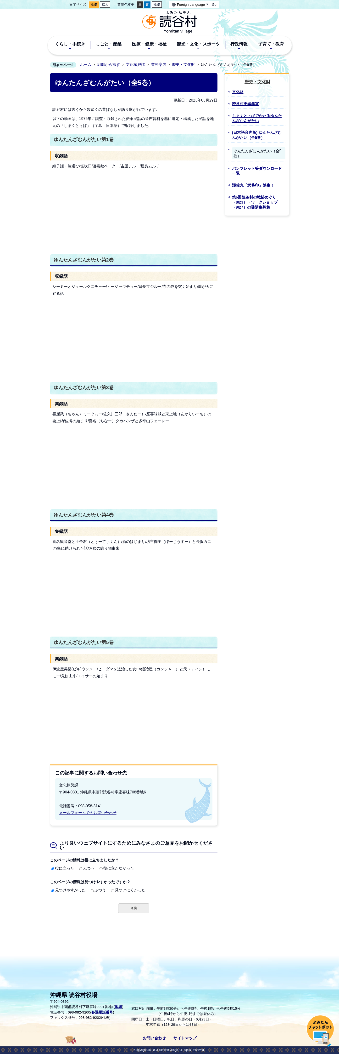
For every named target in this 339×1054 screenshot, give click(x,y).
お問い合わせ (154, 1038)
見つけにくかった (128, 890)
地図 (118, 1007)
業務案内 (158, 65)
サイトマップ (184, 1038)
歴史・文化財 (183, 65)
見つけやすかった (68, 890)
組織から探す (108, 65)
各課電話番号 (102, 1012)
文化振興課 (135, 65)
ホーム (85, 65)
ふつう (86, 868)
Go (214, 4)
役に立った (62, 868)
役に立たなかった (117, 868)
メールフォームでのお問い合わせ (88, 813)
